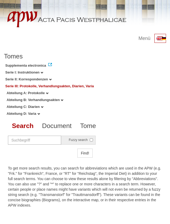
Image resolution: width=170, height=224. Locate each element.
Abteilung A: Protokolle (27, 93)
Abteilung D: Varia (23, 114)
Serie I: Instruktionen (24, 72)
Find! (85, 153)
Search (23, 125)
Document (57, 125)
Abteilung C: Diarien (25, 107)
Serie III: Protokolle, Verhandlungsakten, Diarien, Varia (49, 86)
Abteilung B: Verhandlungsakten (35, 100)
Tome (88, 125)
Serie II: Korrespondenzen (28, 79)
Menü (144, 38)
